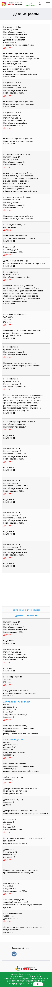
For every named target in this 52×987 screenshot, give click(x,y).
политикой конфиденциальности (27, 982)
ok (38, 983)
